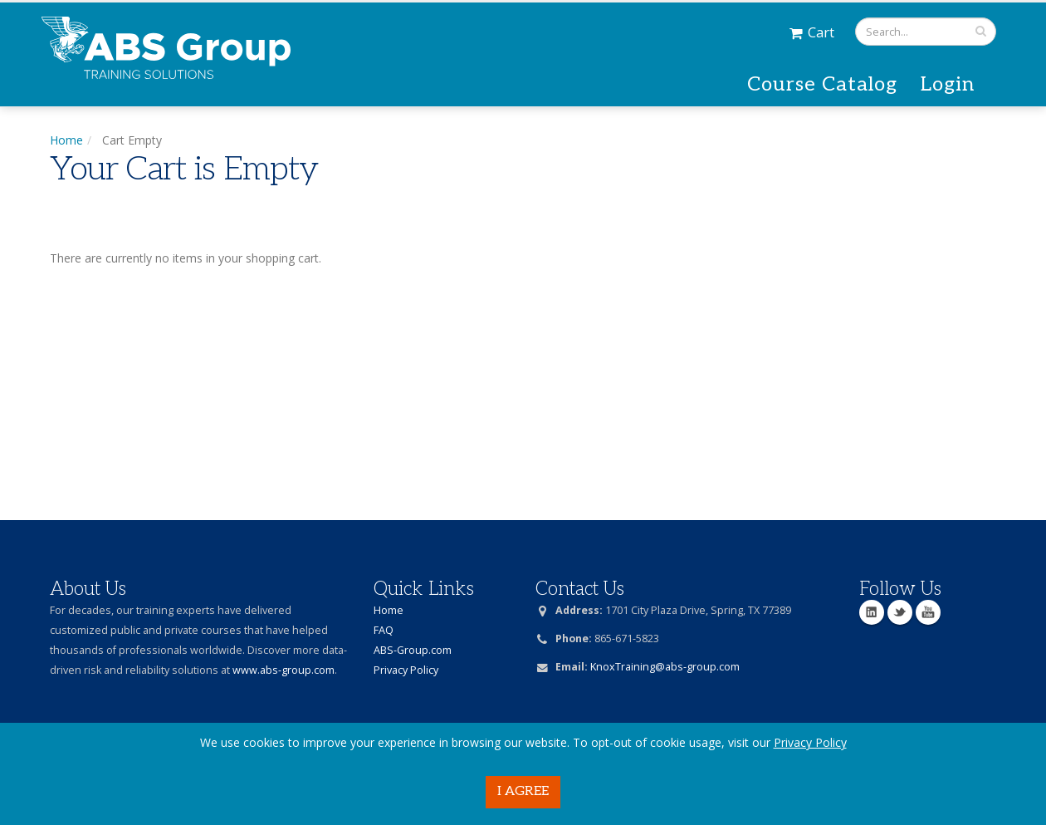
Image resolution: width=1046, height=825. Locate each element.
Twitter (899, 612)
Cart (811, 32)
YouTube (928, 612)
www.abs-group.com (283, 670)
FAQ (383, 630)
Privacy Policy (810, 742)
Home (66, 140)
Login (948, 84)
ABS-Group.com (413, 650)
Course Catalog (822, 84)
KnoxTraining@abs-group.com (665, 667)
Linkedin (871, 612)
